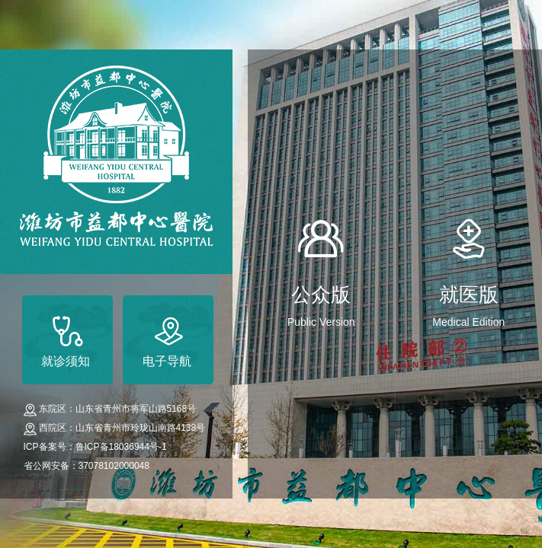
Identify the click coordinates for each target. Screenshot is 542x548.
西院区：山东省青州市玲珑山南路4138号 (122, 427)
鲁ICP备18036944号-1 (121, 446)
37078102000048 (114, 465)
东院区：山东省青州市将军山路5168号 (118, 408)
